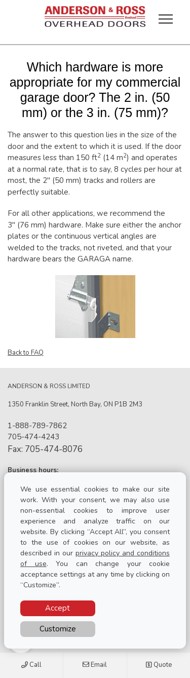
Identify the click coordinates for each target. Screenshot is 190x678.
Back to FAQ (26, 352)
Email (95, 665)
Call (31, 665)
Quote (158, 665)
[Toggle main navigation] (166, 19)
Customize (58, 629)
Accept (57, 608)
